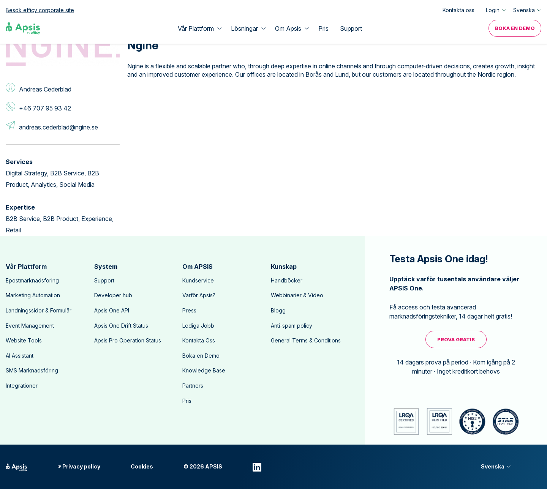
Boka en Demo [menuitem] (515, 28)
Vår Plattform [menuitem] (26, 266)
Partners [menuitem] (192, 385)
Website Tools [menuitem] (24, 340)
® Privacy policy (78, 467)
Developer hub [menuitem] (113, 295)
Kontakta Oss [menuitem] (198, 340)
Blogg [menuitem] (278, 310)
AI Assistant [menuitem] (19, 355)
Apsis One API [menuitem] (111, 310)
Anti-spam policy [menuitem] (291, 325)
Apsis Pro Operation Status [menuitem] (127, 340)
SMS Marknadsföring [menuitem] (32, 370)
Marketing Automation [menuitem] (33, 295)
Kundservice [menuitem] (198, 280)
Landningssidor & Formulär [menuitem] (38, 310)
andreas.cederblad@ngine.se (58, 127)
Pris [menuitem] (186, 401)
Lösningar (244, 28)
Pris (323, 28)
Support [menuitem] (104, 280)
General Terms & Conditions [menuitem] (306, 340)
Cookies (142, 467)
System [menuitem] (105, 266)
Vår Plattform (196, 28)
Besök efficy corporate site (40, 10)
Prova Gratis (456, 339)
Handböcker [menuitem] (286, 280)
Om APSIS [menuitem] (197, 266)
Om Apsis (288, 28)
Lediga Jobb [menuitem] (198, 325)
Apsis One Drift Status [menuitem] (121, 325)
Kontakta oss (458, 10)
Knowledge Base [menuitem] (203, 370)
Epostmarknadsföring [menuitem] (32, 280)
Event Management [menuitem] (30, 325)
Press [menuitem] (189, 310)
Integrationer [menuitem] (22, 385)
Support (351, 28)
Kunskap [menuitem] (284, 266)
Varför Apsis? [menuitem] (198, 295)
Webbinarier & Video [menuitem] (297, 295)
